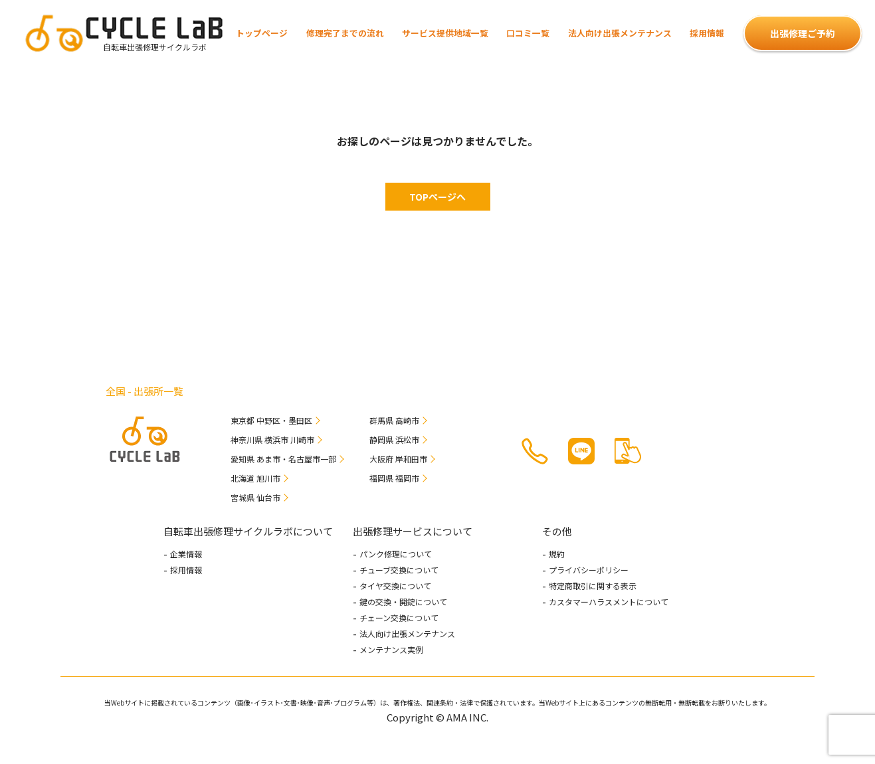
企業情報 (186, 554)
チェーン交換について (398, 618)
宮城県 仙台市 (255, 497)
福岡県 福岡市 (394, 478)
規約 (557, 554)
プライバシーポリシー (589, 570)
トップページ (262, 33)
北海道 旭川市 (255, 478)
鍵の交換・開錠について (403, 602)
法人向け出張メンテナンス (620, 33)
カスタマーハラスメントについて (608, 602)
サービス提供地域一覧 (445, 33)
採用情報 (707, 33)
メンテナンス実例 (391, 649)
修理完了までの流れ (345, 33)
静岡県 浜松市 (394, 439)
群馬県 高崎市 (394, 420)
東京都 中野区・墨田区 (271, 420)
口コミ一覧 (527, 33)
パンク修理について (395, 554)
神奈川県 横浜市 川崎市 (272, 439)
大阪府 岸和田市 (398, 458)
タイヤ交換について (395, 586)
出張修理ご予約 (802, 33)
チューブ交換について (398, 570)
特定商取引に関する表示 (592, 586)
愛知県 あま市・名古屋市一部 (283, 458)
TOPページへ (437, 196)
